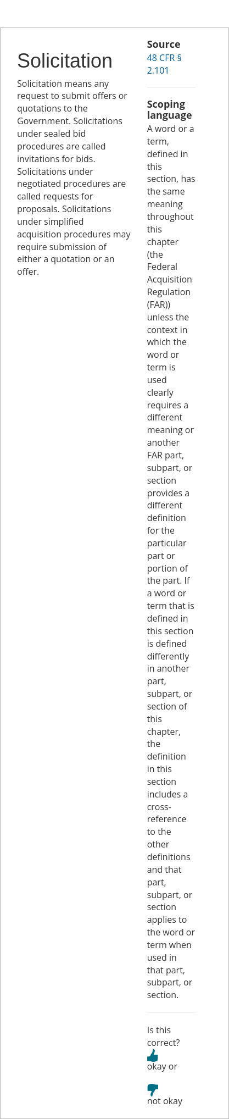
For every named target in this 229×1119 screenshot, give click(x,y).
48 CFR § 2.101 (164, 64)
